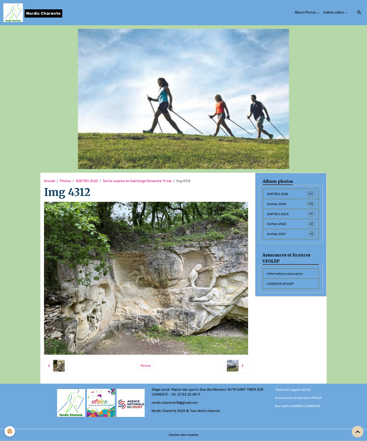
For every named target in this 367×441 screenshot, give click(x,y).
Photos (65, 181)
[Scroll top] (357, 431)
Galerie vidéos (334, 12)
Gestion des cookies (184, 435)
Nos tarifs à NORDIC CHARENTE (298, 406)
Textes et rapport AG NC (293, 390)
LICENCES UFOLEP (280, 284)
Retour (146, 366)
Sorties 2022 (291, 224)
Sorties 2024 (291, 204)
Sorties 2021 (291, 234)
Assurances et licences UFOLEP (298, 398)
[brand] (32, 12)
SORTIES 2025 (87, 181)
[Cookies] (10, 431)
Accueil (49, 181)
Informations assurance (285, 274)
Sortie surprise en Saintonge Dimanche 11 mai (137, 181)
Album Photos (306, 12)
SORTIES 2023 (291, 214)
